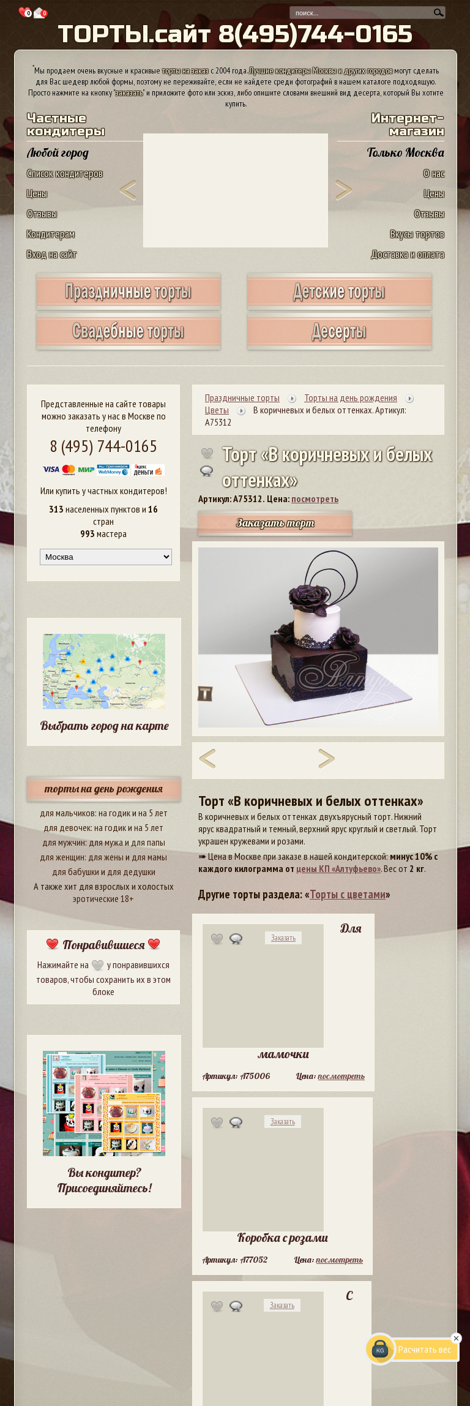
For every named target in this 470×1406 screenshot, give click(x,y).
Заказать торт (275, 523)
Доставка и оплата (407, 254)
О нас (433, 173)
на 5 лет (153, 812)
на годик (114, 812)
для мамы (149, 857)
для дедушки (131, 871)
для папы (148, 842)
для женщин (62, 857)
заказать (129, 92)
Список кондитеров (65, 173)
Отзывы (42, 213)
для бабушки (75, 871)
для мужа (106, 842)
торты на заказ (185, 70)
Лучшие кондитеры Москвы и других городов (320, 70)
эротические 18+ (103, 898)
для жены (106, 857)
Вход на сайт (52, 254)
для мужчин (63, 842)
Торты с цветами (348, 894)
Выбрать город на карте (104, 725)
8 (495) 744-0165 (103, 445)
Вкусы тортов (417, 234)
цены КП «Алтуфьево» (338, 868)
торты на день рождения (104, 788)
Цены (37, 193)
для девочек (67, 827)
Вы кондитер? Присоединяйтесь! (104, 1180)
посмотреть (314, 498)
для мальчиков (67, 812)
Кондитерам (51, 234)
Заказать (283, 938)
